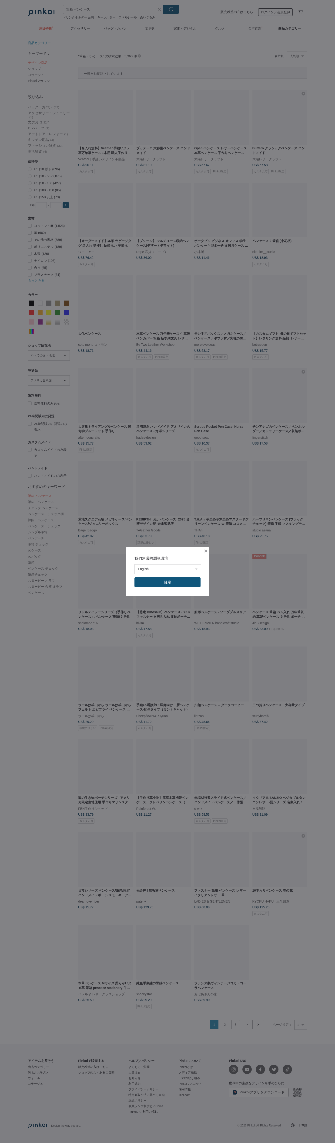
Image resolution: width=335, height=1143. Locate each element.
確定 (167, 582)
